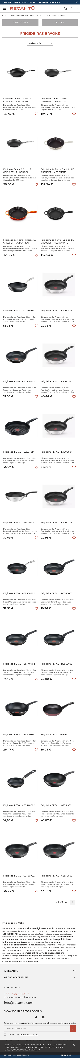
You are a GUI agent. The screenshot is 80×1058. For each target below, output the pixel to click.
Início (4, 16)
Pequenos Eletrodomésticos (24, 16)
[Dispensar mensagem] (76, 2)
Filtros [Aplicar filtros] (60, 22)
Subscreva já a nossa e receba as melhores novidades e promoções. (40, 1023)
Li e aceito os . (21, 1034)
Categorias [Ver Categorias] (20, 22)
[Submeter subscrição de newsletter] (73, 1028)
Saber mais (34, 1050)
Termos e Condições (29, 1034)
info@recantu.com (18, 1003)
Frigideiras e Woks (56, 16)
